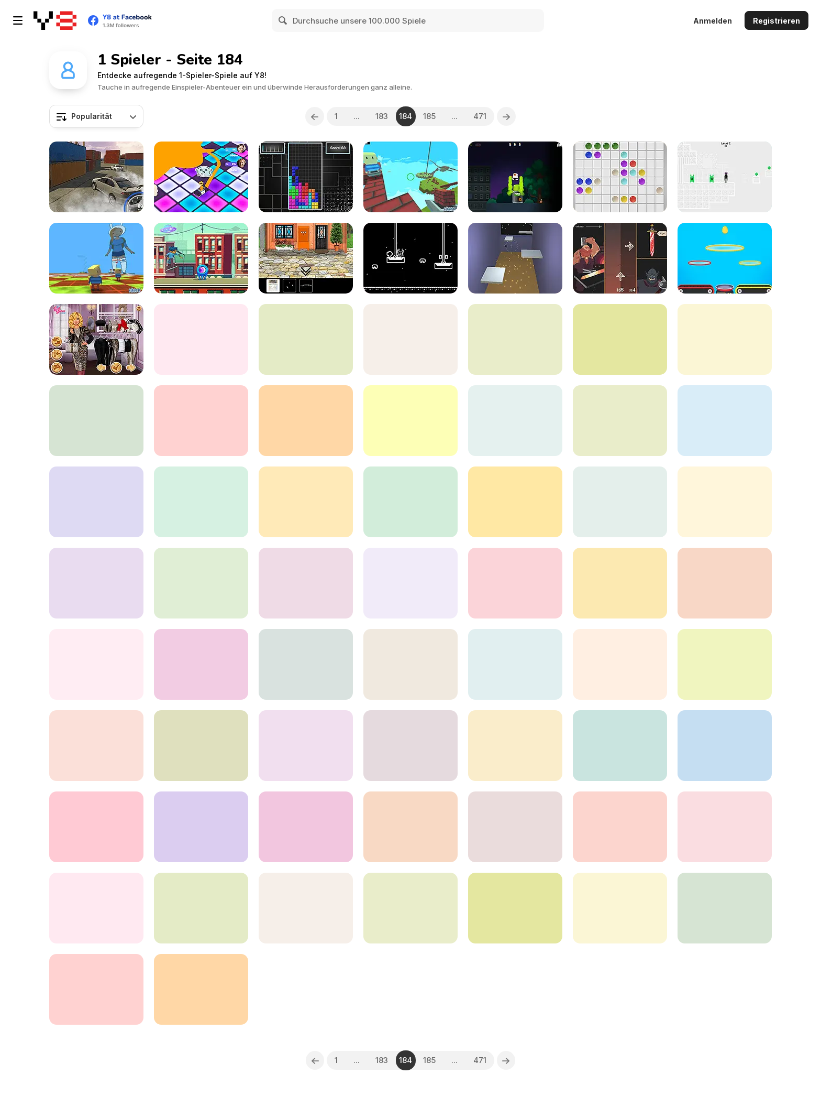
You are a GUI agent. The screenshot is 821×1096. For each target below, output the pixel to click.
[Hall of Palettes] (410, 908)
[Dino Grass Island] (410, 420)
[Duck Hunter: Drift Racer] (96, 826)
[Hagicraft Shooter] (201, 989)
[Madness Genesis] (410, 501)
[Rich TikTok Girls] (96, 339)
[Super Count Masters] (515, 501)
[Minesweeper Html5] (515, 826)
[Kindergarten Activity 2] (725, 745)
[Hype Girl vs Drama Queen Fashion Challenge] (410, 745)
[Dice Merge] (306, 826)
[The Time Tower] (725, 826)
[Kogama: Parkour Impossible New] (96, 258)
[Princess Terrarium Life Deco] (515, 583)
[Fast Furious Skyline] (201, 583)
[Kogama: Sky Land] (410, 177)
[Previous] (314, 116)
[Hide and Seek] (96, 745)
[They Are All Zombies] (515, 745)
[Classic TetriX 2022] (306, 177)
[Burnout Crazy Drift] (96, 177)
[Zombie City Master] (201, 501)
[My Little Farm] (201, 420)
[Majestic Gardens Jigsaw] (725, 583)
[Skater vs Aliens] (201, 258)
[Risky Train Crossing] (725, 420)
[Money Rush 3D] (306, 664)
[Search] (283, 20)
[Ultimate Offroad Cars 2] (620, 583)
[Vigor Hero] (620, 258)
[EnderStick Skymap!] (725, 177)
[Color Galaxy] (201, 177)
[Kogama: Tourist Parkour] (201, 339)
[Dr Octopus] (410, 258)
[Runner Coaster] (620, 420)
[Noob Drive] (201, 908)
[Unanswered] (201, 664)
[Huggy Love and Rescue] (306, 339)
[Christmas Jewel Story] (96, 664)
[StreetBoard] (306, 501)
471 (480, 116)
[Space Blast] (96, 989)
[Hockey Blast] (306, 745)
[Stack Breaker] (96, 501)
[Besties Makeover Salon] (515, 664)
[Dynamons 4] (620, 339)
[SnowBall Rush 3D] (725, 339)
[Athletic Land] (306, 420)
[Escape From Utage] (306, 908)
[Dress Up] (515, 339)
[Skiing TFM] (725, 908)
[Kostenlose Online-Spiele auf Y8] (55, 20)
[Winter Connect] (515, 420)
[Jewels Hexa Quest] (410, 339)
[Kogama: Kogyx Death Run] (201, 745)
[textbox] (96, 116)
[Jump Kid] (620, 908)
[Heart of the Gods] (96, 420)
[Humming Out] (620, 664)
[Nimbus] (620, 745)
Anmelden (712, 20)
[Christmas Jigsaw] (725, 664)
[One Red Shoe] (306, 258)
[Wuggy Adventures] (620, 826)
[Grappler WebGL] (515, 258)
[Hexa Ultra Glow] (410, 826)
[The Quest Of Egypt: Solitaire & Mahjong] (201, 826)
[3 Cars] (306, 583)
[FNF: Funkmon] (410, 664)
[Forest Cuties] (620, 501)
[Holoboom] (410, 583)
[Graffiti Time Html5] (515, 177)
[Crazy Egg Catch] (725, 258)
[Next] (506, 116)
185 (430, 116)
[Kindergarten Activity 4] (96, 908)
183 (381, 116)
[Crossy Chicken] (515, 908)
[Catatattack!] (725, 501)
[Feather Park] (96, 583)
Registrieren (776, 20)
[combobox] (96, 116)
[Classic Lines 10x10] (620, 177)
